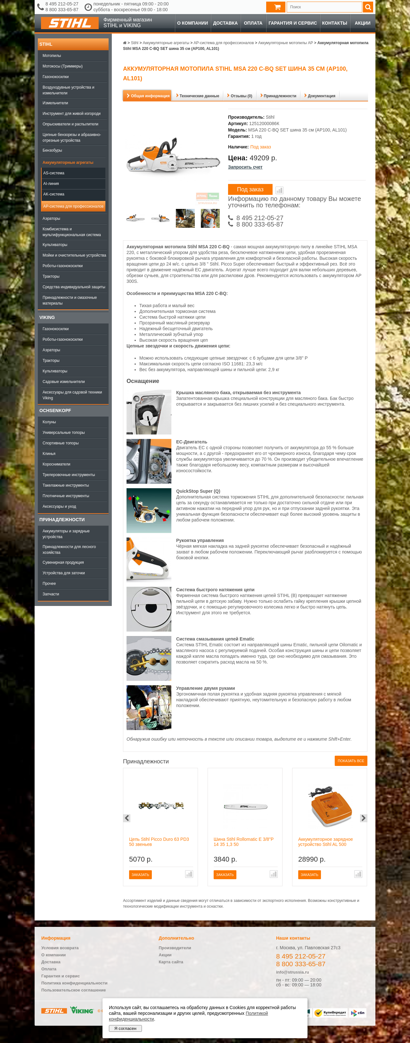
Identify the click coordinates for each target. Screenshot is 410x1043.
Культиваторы (55, 245)
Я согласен (125, 1028)
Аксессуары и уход (59, 506)
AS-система (53, 173)
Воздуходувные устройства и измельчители (68, 90)
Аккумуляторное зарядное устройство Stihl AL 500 (325, 842)
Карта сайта (171, 961)
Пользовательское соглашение (73, 990)
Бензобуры (52, 150)
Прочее (49, 583)
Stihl (45, 44)
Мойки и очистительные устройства (74, 255)
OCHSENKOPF (55, 410)
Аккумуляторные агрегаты (68, 162)
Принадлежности (62, 519)
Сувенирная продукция (63, 562)
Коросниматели (56, 464)
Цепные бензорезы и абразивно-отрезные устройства (72, 137)
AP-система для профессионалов (73, 206)
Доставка (225, 23)
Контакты (334, 23)
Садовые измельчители (64, 381)
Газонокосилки (56, 77)
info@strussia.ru (292, 972)
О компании (192, 23)
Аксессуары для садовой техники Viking (72, 395)
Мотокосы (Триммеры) (63, 66)
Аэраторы (51, 218)
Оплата (253, 23)
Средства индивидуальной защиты (74, 287)
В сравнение (279, 190)
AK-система (53, 194)
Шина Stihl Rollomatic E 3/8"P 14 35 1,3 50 (244, 842)
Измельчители (55, 103)
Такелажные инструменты (66, 485)
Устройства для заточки (64, 573)
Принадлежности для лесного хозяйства (69, 550)
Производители (175, 947)
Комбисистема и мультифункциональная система (72, 232)
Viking (47, 317)
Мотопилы (52, 55)
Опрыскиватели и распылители (70, 124)
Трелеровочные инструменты (69, 475)
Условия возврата (60, 947)
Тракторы (51, 276)
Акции (362, 23)
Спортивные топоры (61, 443)
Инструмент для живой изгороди (72, 113)
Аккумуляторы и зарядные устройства (66, 534)
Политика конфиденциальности (74, 983)
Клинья (49, 453)
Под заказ (250, 189)
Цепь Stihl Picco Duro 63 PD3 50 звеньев (159, 842)
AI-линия (51, 183)
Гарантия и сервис (292, 23)
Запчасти (51, 594)
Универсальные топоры (64, 432)
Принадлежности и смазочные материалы (70, 300)
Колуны (49, 422)
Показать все (351, 761)
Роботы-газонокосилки (63, 266)
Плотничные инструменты (66, 496)
